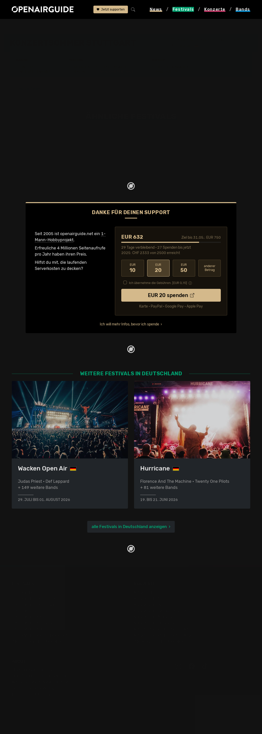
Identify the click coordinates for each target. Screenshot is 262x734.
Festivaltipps (24, 591)
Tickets (78, 71)
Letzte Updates (113, 67)
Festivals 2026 (26, 610)
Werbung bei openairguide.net (41, 681)
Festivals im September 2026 (40, 634)
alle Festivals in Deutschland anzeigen (129, 526)
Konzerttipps (146, 591)
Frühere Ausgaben (172, 67)
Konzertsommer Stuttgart (103, 26)
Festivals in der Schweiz (35, 598)
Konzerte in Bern (150, 604)
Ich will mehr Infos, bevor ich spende (129, 324)
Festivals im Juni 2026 (33, 622)
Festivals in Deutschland (35, 604)
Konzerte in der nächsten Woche (165, 610)
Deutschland (62, 26)
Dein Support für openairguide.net (45, 675)
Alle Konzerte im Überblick (159, 641)
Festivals (36, 26)
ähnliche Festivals (150, 26)
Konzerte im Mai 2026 (155, 616)
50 (184, 268)
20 (158, 268)
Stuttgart (186, 45)
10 (133, 268)
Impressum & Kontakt (32, 694)
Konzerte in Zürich (151, 598)
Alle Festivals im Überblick (37, 641)
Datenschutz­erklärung (33, 687)
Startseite (13, 26)
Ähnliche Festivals (117, 71)
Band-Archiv (167, 71)
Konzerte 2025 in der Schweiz (163, 628)
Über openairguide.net (33, 669)
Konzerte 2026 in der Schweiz (163, 634)
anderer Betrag (209, 267)
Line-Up (26, 67)
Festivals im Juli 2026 (33, 628)
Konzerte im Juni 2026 (156, 622)
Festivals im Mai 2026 (32, 616)
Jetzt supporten (111, 9)
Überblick (81, 67)
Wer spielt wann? (35, 71)
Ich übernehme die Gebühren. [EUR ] (158, 282)
